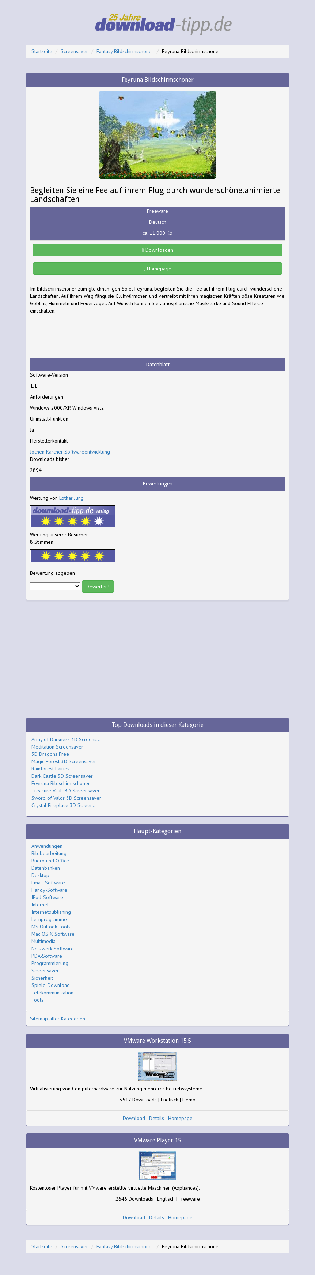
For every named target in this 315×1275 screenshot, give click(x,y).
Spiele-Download (50, 985)
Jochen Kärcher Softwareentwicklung (70, 451)
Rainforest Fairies (50, 768)
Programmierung (49, 963)
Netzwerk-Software (52, 948)
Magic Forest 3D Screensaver (63, 761)
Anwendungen (46, 846)
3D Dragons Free (50, 754)
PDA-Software (46, 956)
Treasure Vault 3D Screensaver (65, 790)
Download (134, 1118)
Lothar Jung (71, 498)
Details (156, 1118)
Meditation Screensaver (57, 746)
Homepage (157, 268)
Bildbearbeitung (49, 853)
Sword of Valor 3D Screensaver (66, 798)
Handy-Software (49, 890)
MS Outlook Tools (51, 926)
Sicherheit (42, 978)
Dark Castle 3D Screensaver (62, 776)
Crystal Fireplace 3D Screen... (64, 805)
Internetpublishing (51, 912)
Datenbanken (45, 868)
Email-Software (48, 882)
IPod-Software (47, 897)
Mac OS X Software (53, 934)
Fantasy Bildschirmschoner (124, 51)
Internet (40, 904)
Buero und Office (50, 860)
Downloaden (157, 250)
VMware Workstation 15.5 (157, 1040)
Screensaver (74, 51)
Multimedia (43, 941)
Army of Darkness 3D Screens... (65, 739)
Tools (37, 1000)
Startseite (41, 51)
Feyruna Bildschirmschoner (60, 783)
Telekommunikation (52, 992)
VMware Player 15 (157, 1140)
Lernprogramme (49, 919)
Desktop (40, 875)
